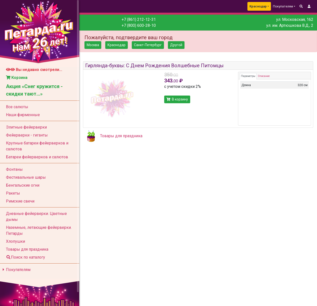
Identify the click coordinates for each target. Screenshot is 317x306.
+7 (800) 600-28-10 (139, 25)
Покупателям (15, 269)
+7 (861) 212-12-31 (139, 19)
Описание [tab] (264, 76)
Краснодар (258, 6)
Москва (93, 45)
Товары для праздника (121, 136)
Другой (176, 45)
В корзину (177, 99)
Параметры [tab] (248, 76)
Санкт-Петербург (148, 45)
